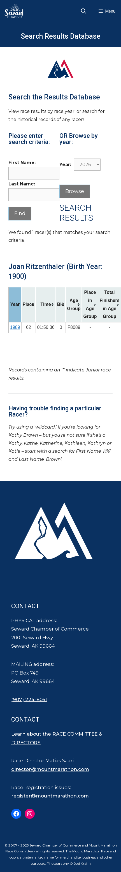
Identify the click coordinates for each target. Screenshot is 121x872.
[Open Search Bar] (83, 11)
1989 (15, 327)
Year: (65, 164)
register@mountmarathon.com (50, 796)
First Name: (22, 162)
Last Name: (21, 184)
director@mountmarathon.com (50, 769)
